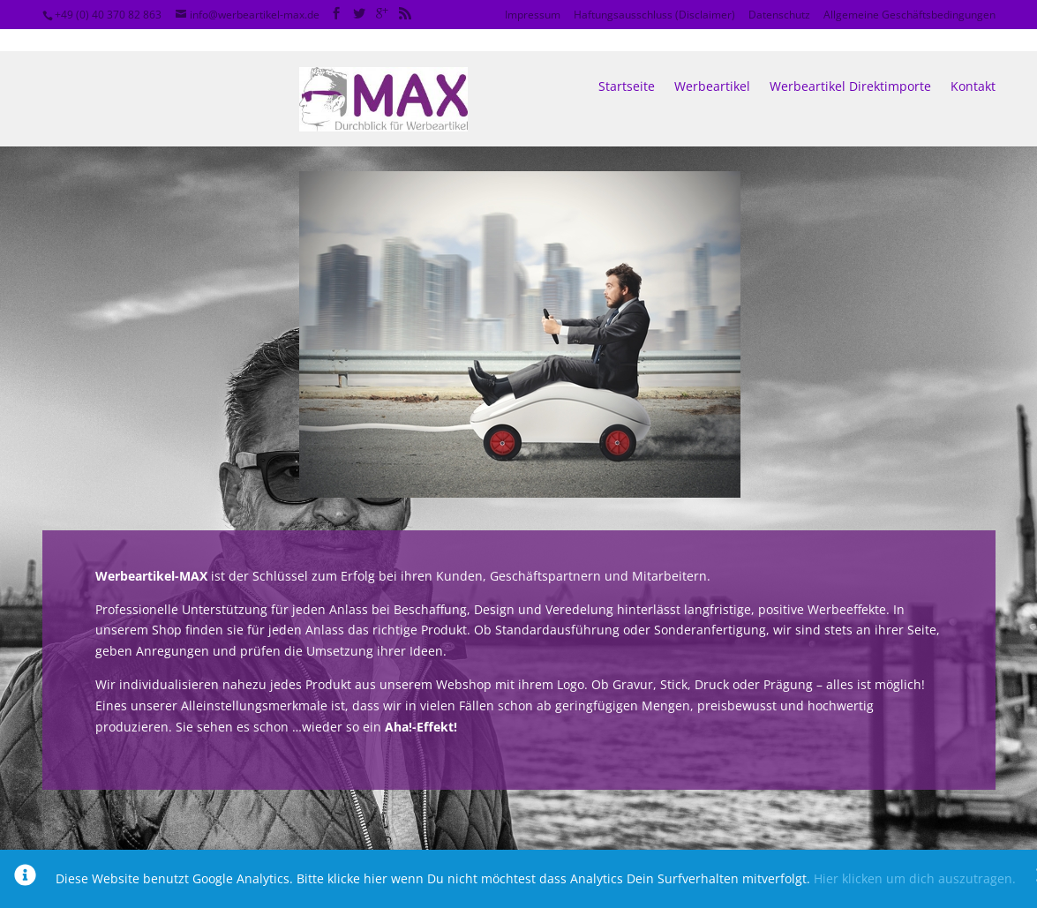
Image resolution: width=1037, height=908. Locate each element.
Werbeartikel (712, 64)
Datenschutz (779, 14)
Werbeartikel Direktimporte (850, 64)
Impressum (532, 14)
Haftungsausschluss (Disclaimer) (654, 14)
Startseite (626, 64)
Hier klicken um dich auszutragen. (915, 878)
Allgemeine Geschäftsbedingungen (909, 14)
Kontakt (973, 64)
